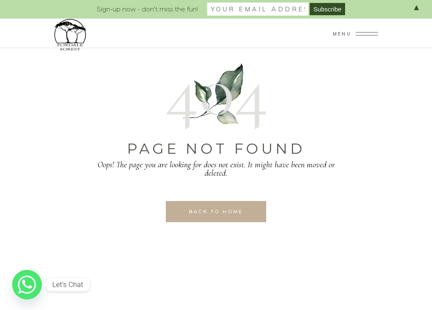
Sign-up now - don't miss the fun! (147, 9)
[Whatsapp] (27, 284)
